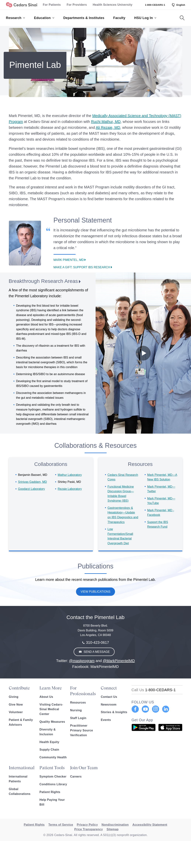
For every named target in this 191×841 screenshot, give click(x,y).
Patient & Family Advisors (21, 722)
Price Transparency (88, 829)
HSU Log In (145, 18)
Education (44, 18)
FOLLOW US (143, 702)
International (22, 767)
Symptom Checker (53, 776)
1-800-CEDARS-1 (155, 5)
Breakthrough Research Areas (43, 281)
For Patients (52, 4)
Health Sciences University (113, 4)
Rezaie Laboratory (70, 488)
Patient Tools (52, 767)
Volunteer (16, 712)
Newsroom (108, 704)
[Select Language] (178, 5)
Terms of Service (60, 824)
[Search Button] (182, 18)
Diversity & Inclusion (47, 732)
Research (15, 18)
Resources (78, 702)
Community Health (53, 757)
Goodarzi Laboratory (31, 488)
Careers (76, 776)
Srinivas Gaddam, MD (32, 481)
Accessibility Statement (149, 824)
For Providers (77, 4)
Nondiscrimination (115, 824)
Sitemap (112, 829)
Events (106, 719)
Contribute (19, 688)
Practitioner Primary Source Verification (81, 730)
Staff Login (78, 718)
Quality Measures (52, 721)
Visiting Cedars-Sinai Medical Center (51, 709)
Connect (109, 688)
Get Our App (142, 720)
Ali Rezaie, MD (108, 127)
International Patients (18, 779)
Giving (13, 696)
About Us (46, 696)
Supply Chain (49, 749)
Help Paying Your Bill (52, 802)
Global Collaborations (20, 791)
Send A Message (96, 651)
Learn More (50, 688)
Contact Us (109, 696)
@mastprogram (81, 661)
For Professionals (83, 690)
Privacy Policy (87, 824)
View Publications (96, 591)
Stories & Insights (114, 712)
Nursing (76, 710)
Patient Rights (49, 792)
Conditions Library (53, 784)
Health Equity (49, 742)
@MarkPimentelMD (119, 661)
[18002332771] (154, 690)
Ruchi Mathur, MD (106, 122)
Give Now (16, 704)
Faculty (119, 18)
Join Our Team (84, 767)
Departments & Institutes (83, 18)
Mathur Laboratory (70, 474)
